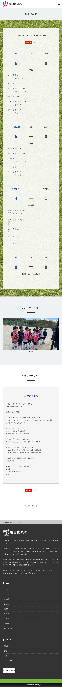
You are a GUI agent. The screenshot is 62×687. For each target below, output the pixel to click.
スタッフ (6, 614)
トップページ (8, 589)
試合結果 (6, 599)
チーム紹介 (7, 594)
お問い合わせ (8, 628)
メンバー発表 (8, 661)
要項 (5, 651)
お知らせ (6, 604)
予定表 (6, 609)
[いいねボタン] (28, 42)
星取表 (6, 646)
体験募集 (6, 623)
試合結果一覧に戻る (31, 506)
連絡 (5, 656)
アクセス (6, 619)
